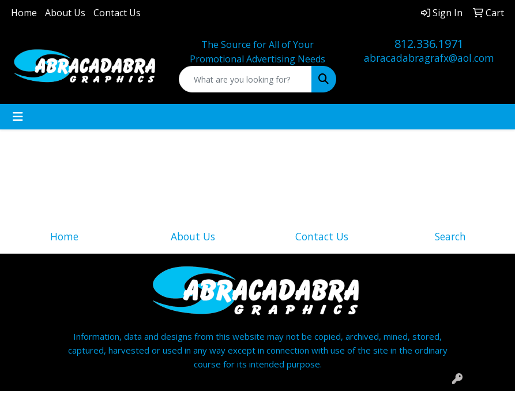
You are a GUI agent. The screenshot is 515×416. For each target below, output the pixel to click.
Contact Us (117, 12)
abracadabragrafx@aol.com (429, 58)
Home (24, 12)
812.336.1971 (429, 43)
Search (450, 236)
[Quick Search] (246, 79)
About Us (65, 12)
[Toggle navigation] (18, 117)
